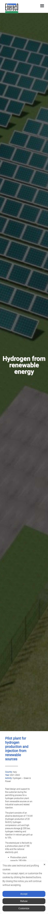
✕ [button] (44, 864)
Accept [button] (23, 894)
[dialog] (24, 887)
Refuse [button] (24, 901)
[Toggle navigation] (42, 5)
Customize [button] (23, 908)
